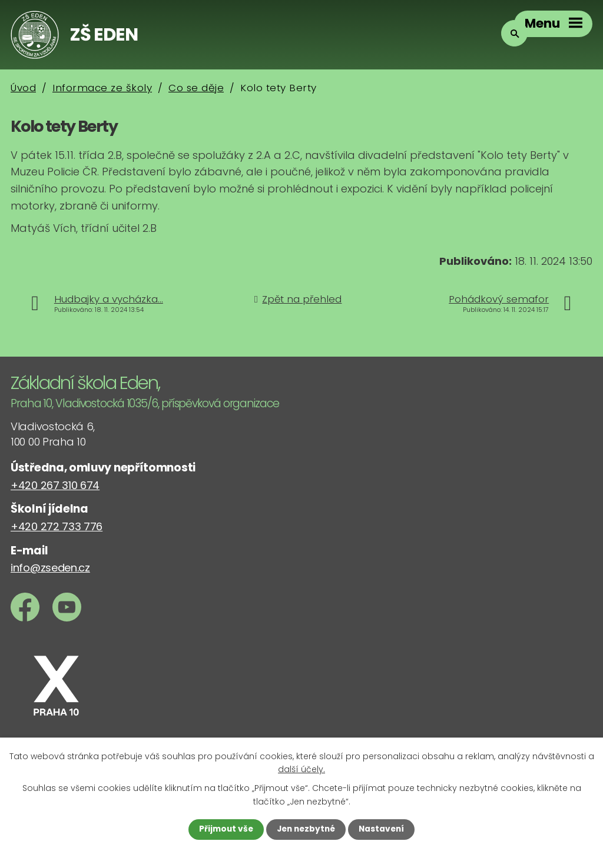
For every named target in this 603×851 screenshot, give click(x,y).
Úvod (23, 88)
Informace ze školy (102, 88)
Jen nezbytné (306, 829)
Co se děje (196, 88)
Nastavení (383, 829)
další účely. (301, 768)
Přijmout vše (223, 829)
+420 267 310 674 (55, 485)
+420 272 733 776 (56, 526)
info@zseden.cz (50, 567)
